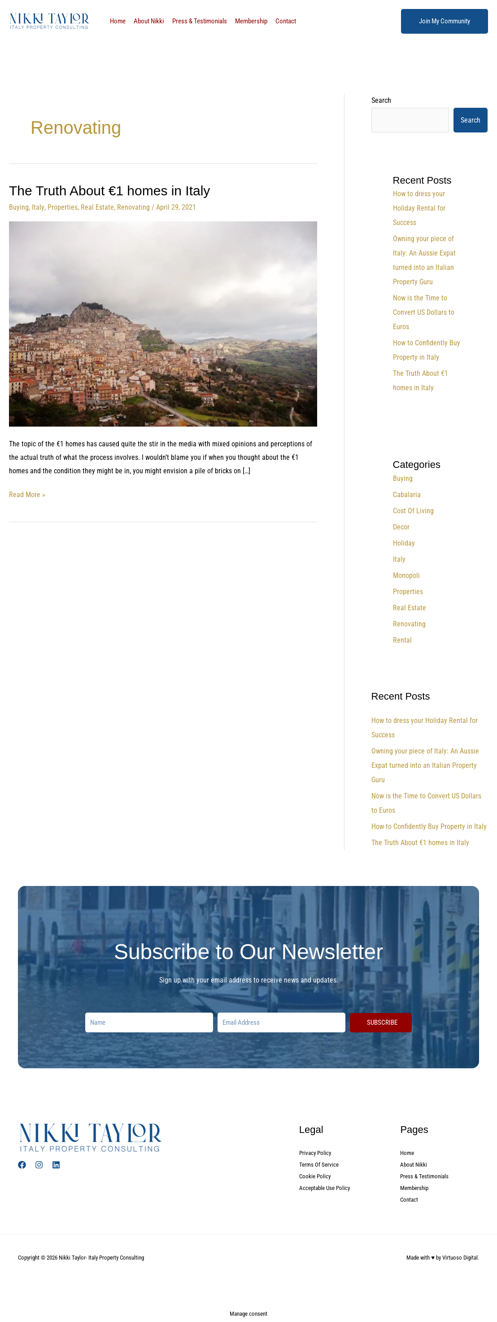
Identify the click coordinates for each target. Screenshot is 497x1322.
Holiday (404, 543)
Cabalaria (407, 494)
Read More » (27, 493)
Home (117, 21)
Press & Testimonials (194, 21)
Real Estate (96, 207)
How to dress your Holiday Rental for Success (419, 208)
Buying (19, 207)
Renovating (133, 207)
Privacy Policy (316, 1152)
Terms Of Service (319, 1164)
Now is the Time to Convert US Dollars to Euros (423, 312)
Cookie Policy (315, 1176)
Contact (277, 21)
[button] (444, 21)
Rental (402, 640)
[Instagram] (39, 1165)
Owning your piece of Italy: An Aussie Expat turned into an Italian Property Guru (425, 765)
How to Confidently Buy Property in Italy (429, 826)
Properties (62, 207)
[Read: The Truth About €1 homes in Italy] (163, 323)
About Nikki (146, 21)
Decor (401, 527)
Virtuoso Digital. (460, 1257)
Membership (244, 21)
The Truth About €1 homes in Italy (109, 190)
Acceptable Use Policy (326, 1187)
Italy (38, 207)
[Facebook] (22, 1165)
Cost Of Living (413, 511)
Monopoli (406, 575)
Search (381, 100)
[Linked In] (56, 1165)
